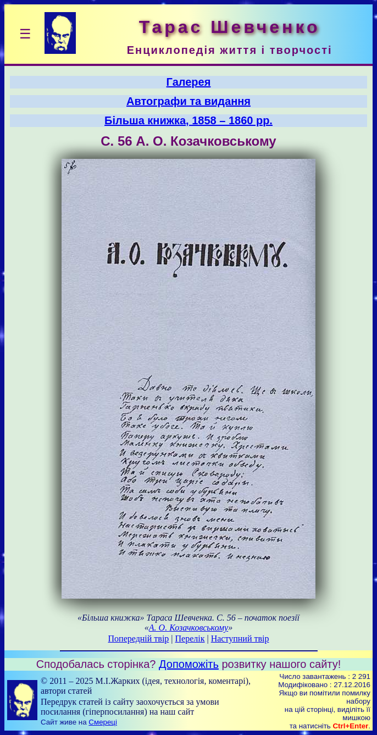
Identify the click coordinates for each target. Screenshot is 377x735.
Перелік (190, 638)
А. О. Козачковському (188, 627)
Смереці (102, 722)
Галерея (189, 82)
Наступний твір (240, 638)
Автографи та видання (188, 101)
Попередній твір (138, 638)
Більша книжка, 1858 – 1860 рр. (188, 120)
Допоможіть (189, 664)
